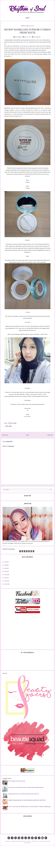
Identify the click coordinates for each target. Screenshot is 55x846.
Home (27, 435)
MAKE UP (23, 26)
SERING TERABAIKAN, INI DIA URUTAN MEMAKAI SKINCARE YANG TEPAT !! (27, 800)
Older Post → (50, 435)
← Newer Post (4, 435)
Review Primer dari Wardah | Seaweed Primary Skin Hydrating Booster (26, 787)
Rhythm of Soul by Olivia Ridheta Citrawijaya (21, 841)
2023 (5, 571)
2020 (5, 581)
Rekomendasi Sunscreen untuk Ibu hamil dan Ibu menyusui (23, 794)
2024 (5, 568)
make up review (30, 26)
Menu (27, 18)
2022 (5, 574)
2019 (5, 584)
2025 (5, 565)
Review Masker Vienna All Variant (16, 781)
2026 (5, 562)
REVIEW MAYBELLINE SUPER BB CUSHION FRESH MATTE (27, 31)
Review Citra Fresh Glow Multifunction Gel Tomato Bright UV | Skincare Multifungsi (29, 806)
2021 (5, 577)
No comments (37, 37)
